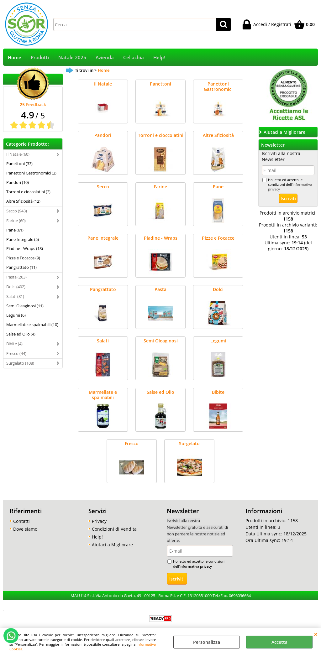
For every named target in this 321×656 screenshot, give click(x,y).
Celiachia (133, 57)
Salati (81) (15, 296)
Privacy (99, 521)
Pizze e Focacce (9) (23, 258)
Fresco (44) (16, 353)
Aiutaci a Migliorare (112, 545)
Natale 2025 (72, 57)
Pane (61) (15, 230)
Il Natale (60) (17, 154)
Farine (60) (16, 220)
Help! (159, 57)
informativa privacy (196, 566)
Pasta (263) (16, 277)
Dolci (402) (15, 286)
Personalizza (206, 642)
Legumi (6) (16, 315)
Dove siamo (25, 529)
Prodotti (40, 57)
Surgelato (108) (20, 363)
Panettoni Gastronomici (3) (31, 173)
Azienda (105, 57)
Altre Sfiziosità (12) (23, 201)
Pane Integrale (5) (22, 239)
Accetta (279, 642)
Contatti (21, 521)
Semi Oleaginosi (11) (25, 306)
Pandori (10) (17, 182)
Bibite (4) (14, 343)
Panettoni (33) (19, 163)
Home (14, 57)
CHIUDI (316, 634)
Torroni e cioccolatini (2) (28, 192)
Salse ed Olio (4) (20, 334)
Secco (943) (16, 211)
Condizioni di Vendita (114, 529)
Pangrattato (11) (21, 267)
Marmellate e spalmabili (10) (32, 324)
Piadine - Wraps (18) (24, 248)
